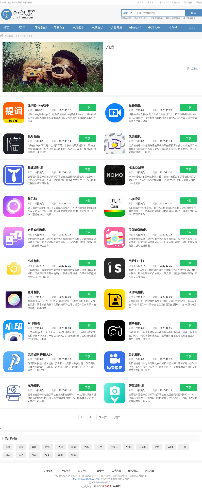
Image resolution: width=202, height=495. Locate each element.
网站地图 (150, 470)
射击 (128, 447)
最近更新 (188, 2)
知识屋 (140, 2)
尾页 (117, 417)
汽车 (86, 447)
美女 (21, 447)
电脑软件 (176, 2)
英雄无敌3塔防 (141, 18)
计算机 (142, 447)
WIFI (170, 447)
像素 (60, 455)
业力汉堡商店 (189, 18)
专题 (24, 36)
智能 (8, 447)
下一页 (103, 417)
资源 (60, 447)
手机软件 (164, 2)
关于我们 (49, 470)
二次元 (114, 447)
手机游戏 (151, 2)
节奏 (34, 455)
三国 (183, 447)
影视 (47, 447)
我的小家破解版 (173, 18)
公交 (99, 447)
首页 (6, 27)
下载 (87, 107)
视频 (73, 455)
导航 (34, 447)
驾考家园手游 (157, 18)
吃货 (157, 447)
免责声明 (82, 470)
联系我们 (116, 470)
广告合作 (99, 470)
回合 (8, 455)
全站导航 (133, 470)
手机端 (199, 2)
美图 (21, 455)
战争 (47, 455)
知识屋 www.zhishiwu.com (86, 479)
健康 (73, 447)
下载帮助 (65, 470)
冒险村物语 (126, 18)
